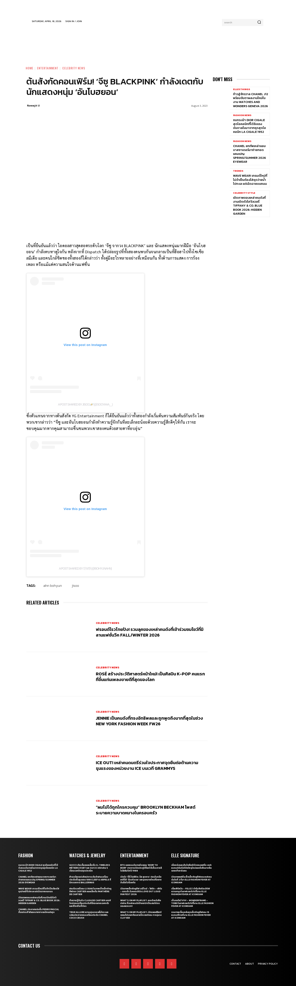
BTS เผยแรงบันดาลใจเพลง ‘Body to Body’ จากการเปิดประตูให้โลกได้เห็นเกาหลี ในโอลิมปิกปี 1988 (141, 867)
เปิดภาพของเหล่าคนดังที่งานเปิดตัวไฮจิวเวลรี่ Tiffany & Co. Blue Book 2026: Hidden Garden (249, 205)
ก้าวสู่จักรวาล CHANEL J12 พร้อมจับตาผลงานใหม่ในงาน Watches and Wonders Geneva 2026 (250, 100)
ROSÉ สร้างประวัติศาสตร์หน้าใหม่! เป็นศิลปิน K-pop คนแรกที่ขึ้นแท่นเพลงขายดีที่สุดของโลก (150, 677)
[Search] (259, 22)
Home (29, 68)
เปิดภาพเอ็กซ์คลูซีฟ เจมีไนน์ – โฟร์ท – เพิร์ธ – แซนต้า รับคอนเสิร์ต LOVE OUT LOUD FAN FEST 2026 (141, 891)
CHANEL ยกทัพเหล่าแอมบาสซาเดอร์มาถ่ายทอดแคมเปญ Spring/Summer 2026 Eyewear (37, 879)
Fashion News (242, 115)
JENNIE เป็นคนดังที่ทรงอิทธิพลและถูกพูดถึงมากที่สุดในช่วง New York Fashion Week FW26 (149, 721)
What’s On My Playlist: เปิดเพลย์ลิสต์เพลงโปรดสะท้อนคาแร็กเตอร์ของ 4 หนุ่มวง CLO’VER (141, 915)
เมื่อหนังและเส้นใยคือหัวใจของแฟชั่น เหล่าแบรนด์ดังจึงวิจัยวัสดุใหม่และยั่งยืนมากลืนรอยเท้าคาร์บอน (191, 867)
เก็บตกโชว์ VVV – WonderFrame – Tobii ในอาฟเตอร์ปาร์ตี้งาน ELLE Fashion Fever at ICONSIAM (192, 903)
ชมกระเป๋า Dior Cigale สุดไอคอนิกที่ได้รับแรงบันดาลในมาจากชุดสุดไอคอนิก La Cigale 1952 (249, 126)
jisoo (75, 585)
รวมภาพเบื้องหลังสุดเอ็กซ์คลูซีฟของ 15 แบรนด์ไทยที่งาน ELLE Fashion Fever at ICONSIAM (191, 915)
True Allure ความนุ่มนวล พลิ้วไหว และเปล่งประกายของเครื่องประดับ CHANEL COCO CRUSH (88, 915)
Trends (238, 171)
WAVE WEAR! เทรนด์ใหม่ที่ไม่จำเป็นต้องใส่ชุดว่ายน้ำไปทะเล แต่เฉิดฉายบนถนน (250, 179)
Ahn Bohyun (52, 585)
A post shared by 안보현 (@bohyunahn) (85, 568)
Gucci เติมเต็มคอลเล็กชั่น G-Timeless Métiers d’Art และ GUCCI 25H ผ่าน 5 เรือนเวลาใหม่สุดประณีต (89, 867)
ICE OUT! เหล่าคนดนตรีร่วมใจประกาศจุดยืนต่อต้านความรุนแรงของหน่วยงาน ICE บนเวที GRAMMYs (147, 765)
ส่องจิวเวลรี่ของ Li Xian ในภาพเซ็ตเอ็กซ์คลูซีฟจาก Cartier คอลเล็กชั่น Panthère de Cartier (90, 891)
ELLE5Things (241, 89)
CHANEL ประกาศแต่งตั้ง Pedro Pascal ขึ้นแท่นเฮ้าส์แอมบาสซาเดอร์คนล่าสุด (38, 911)
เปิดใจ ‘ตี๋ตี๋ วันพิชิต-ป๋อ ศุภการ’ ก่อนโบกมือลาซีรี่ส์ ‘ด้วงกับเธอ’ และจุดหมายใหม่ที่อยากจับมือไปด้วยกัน (141, 879)
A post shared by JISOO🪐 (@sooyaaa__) (85, 404)
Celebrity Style (244, 193)
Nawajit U (33, 105)
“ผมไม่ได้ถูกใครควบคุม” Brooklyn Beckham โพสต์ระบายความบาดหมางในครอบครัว (145, 810)
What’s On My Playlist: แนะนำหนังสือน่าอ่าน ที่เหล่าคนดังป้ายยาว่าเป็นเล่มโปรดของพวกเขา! (140, 903)
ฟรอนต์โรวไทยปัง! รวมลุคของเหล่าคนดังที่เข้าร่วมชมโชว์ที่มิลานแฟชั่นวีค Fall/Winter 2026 (149, 632)
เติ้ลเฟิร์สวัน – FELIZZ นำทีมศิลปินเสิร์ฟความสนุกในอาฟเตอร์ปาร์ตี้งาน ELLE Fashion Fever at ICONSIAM (190, 891)
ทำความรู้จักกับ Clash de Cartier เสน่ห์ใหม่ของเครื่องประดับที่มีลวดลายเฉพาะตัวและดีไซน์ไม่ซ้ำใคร (90, 903)
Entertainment (47, 68)
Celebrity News (73, 68)
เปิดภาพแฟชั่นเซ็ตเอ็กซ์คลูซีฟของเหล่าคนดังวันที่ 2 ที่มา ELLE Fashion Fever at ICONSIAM (191, 879)
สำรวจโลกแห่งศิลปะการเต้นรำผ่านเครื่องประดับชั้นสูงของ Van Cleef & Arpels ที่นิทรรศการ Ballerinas (90, 879)
